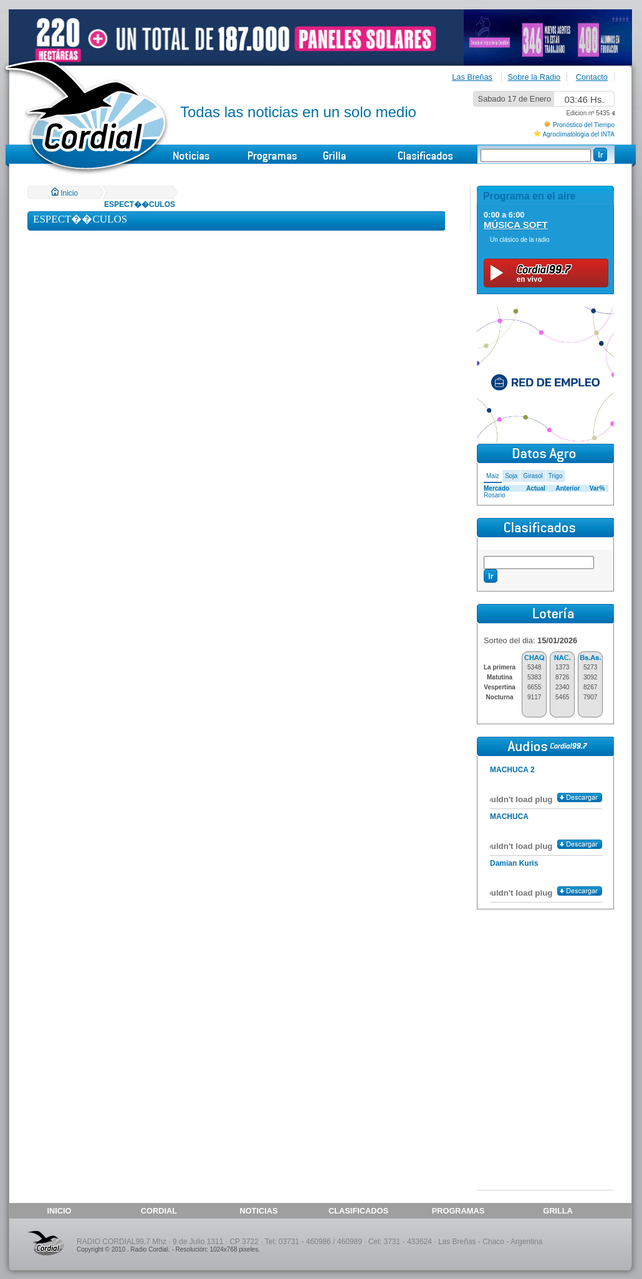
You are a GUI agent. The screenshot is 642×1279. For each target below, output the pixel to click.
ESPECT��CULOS (139, 204)
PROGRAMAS (458, 1210)
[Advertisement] (545, 990)
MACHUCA (509, 816)
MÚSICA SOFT (516, 224)
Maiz (492, 475)
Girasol (533, 475)
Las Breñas (472, 77)
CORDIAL (159, 1210)
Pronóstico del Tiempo (584, 125)
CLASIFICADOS (358, 1210)
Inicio (64, 193)
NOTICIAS (258, 1210)
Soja (511, 475)
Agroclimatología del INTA (579, 134)
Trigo (555, 475)
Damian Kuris (514, 863)
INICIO (59, 1210)
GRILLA (558, 1210)
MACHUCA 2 (512, 769)
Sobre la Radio (534, 77)
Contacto (592, 77)
